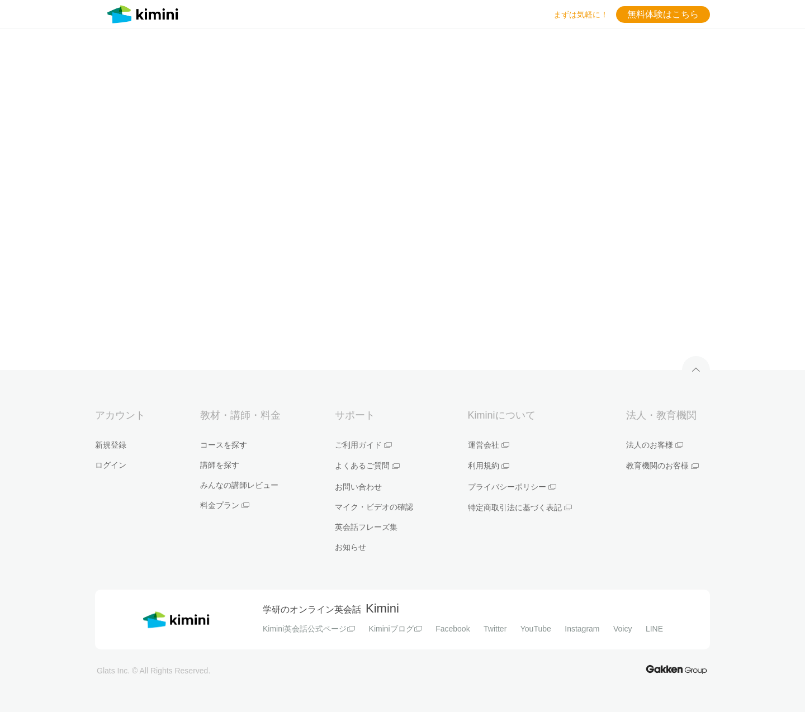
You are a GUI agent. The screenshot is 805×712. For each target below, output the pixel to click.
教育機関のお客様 (662, 465)
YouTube (535, 628)
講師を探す (219, 465)
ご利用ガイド (363, 444)
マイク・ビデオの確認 (374, 506)
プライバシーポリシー (512, 486)
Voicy (622, 628)
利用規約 (488, 465)
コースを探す (223, 444)
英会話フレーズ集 (366, 527)
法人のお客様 (654, 444)
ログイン (110, 465)
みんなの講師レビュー (239, 485)
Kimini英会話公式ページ (309, 628)
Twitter (495, 628)
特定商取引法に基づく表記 (520, 507)
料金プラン (224, 505)
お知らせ (350, 547)
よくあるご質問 (367, 465)
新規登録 (110, 444)
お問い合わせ (358, 486)
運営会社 (488, 444)
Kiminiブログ (395, 628)
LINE (654, 628)
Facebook (452, 628)
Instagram (582, 628)
